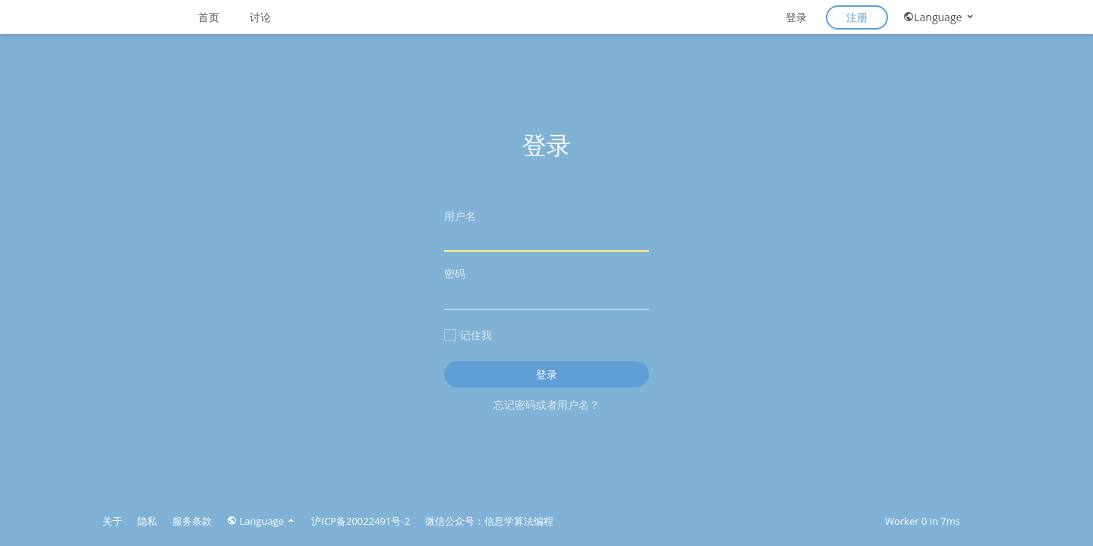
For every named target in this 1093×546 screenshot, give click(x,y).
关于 (112, 521)
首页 (208, 17)
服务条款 (192, 521)
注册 (857, 17)
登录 (796, 17)
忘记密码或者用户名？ (546, 404)
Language (939, 17)
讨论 (260, 17)
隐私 (147, 521)
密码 (546, 287)
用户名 (546, 230)
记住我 (468, 335)
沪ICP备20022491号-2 (360, 521)
